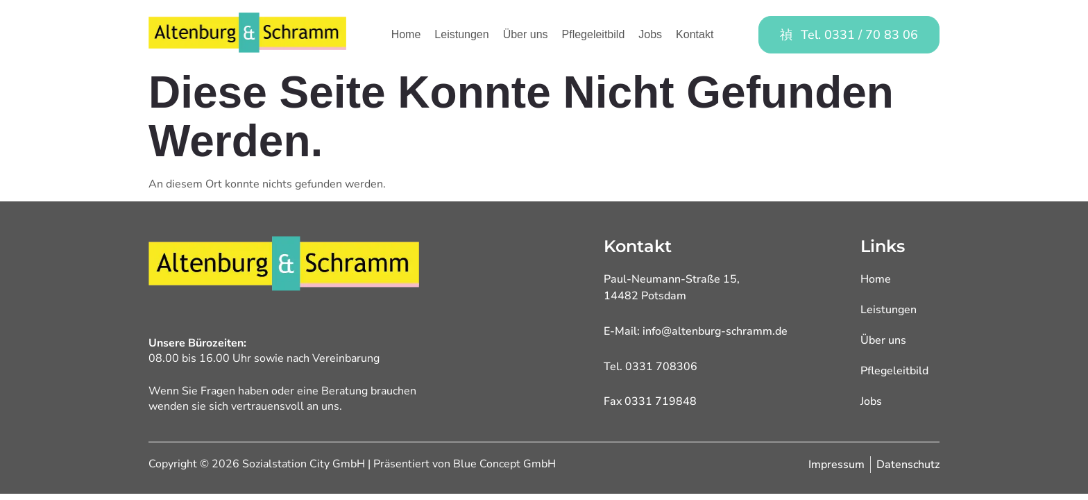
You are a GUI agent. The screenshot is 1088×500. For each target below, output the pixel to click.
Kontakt (694, 34)
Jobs (650, 34)
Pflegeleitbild (593, 34)
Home (406, 34)
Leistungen (461, 34)
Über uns (525, 34)
